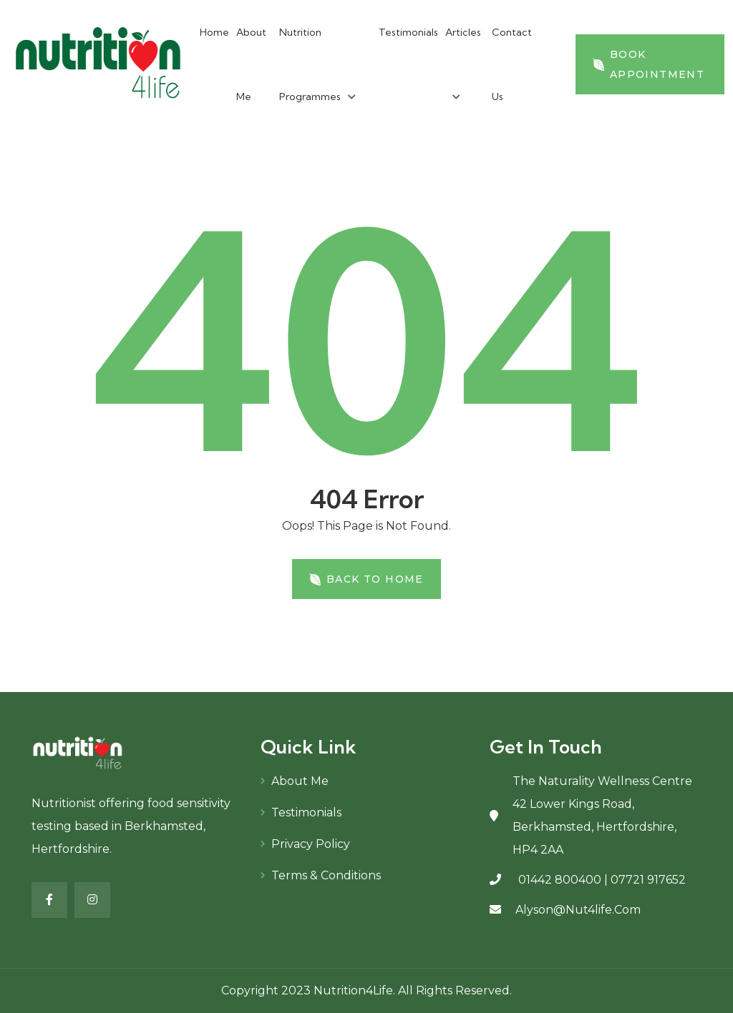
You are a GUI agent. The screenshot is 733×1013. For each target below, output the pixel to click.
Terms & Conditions (326, 875)
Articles (463, 32)
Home (214, 32)
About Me (300, 781)
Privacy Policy (310, 844)
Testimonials (408, 32)
